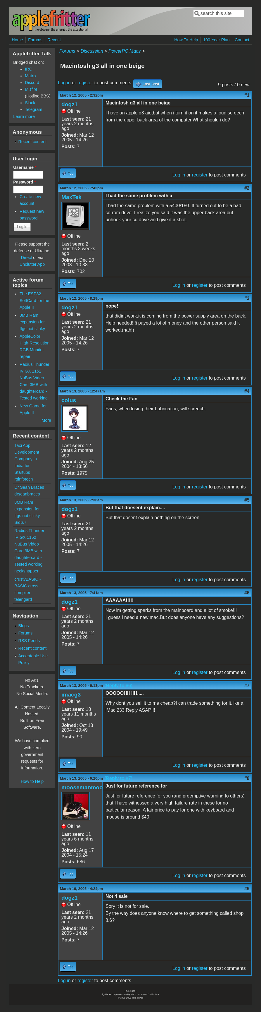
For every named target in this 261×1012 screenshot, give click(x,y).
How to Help (32, 781)
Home (17, 39)
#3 (247, 298)
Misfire (31, 89)
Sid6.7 (20, 522)
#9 (247, 888)
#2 (247, 188)
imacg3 (71, 695)
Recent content (32, 141)
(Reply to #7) (118, 778)
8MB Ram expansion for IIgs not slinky (32, 322)
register (85, 82)
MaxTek (71, 197)
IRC (28, 69)
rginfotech (23, 479)
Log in (64, 82)
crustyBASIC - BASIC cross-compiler (27, 586)
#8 (247, 778)
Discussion (91, 51)
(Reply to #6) (118, 685)
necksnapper (26, 571)
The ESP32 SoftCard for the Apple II (34, 300)
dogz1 (69, 104)
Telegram (33, 109)
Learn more (24, 116)
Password (24, 182)
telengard (23, 599)
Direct (26, 257)
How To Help (186, 39)
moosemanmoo (82, 787)
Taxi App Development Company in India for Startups (26, 459)
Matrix (30, 75)
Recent (54, 39)
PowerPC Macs (124, 51)
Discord (32, 82)
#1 (247, 95)
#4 (247, 391)
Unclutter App (32, 264)
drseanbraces (27, 494)
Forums (35, 39)
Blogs (23, 625)
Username (24, 167)
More (46, 420)
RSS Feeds (29, 640)
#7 (247, 685)
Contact (242, 39)
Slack (30, 102)
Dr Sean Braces (29, 487)
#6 (247, 592)
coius (68, 400)
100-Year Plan (216, 39)
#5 (247, 500)
